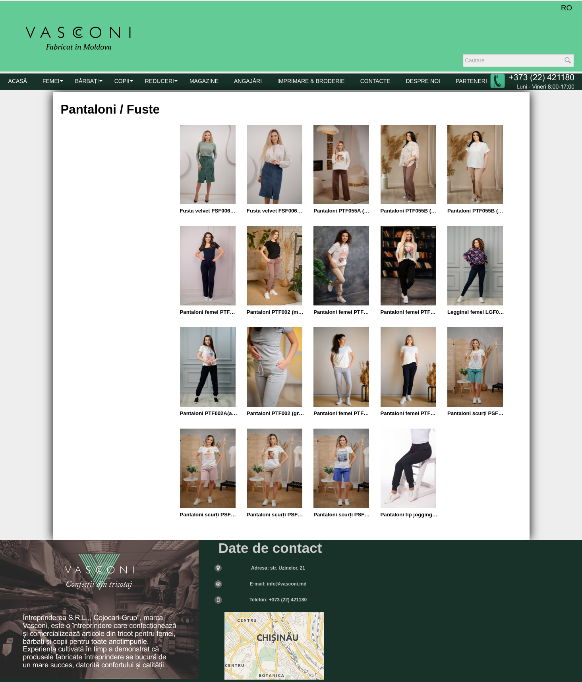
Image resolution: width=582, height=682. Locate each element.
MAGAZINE (203, 81)
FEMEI (51, 81)
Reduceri (159, 81)
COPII (122, 81)
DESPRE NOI (423, 81)
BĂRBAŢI (87, 81)
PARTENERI (471, 81)
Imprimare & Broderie (311, 81)
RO (566, 8)
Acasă (17, 81)
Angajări (248, 81)
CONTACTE (375, 81)
